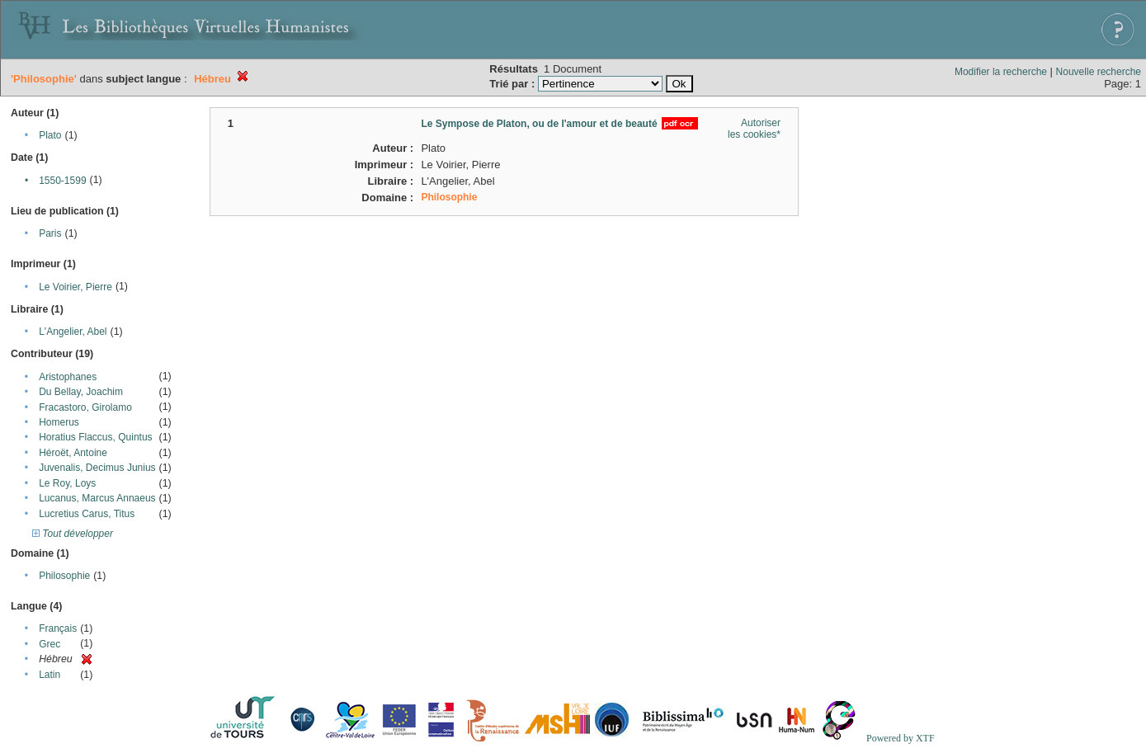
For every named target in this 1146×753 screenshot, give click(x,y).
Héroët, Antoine (73, 453)
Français (58, 628)
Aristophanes (68, 377)
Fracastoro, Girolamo (85, 407)
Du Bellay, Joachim (81, 392)
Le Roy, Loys (67, 483)
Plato (50, 135)
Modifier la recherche (1001, 72)
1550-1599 (62, 180)
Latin (49, 674)
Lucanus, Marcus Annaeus (97, 498)
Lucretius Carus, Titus (86, 514)
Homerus (59, 422)
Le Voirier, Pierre (75, 287)
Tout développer (72, 533)
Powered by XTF (900, 738)
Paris (50, 233)
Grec (49, 644)
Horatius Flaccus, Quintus (95, 437)
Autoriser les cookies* (754, 128)
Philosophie (64, 575)
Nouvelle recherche (1098, 72)
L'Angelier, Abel (72, 331)
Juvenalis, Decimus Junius (97, 467)
